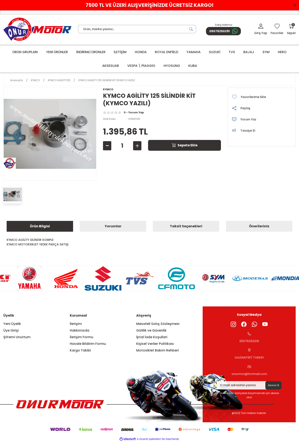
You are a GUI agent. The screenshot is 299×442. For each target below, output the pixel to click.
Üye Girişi (11, 330)
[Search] (137, 29)
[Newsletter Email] (249, 385)
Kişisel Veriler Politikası (155, 343)
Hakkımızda (79, 330)
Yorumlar (113, 226)
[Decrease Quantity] (107, 145)
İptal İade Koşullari (151, 337)
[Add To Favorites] (261, 97)
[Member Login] (260, 29)
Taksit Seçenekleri (186, 226)
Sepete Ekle (184, 145)
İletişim (76, 323)
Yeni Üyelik (12, 323)
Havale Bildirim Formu (88, 343)
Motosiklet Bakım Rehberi (157, 350)
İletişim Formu (81, 337)
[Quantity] (122, 145)
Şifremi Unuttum (17, 337)
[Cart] (291, 29)
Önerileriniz (259, 226)
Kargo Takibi (80, 350)
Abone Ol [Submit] (273, 385)
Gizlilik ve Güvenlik (151, 330)
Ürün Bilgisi (40, 226)
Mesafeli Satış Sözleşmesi (157, 323)
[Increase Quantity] (137, 145)
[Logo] (37, 29)
